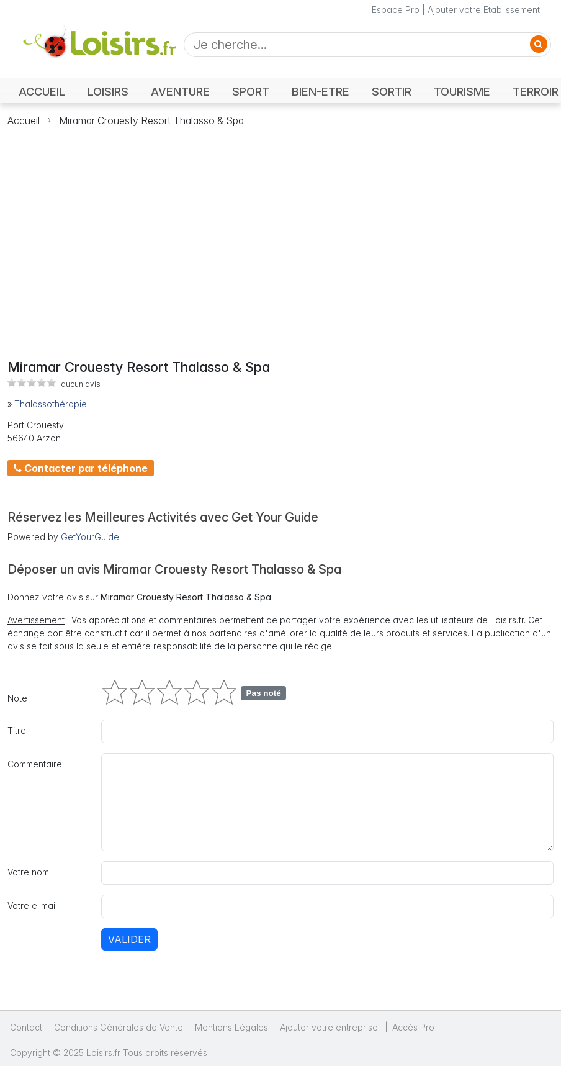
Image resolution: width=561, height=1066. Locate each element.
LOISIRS (108, 91)
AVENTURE (180, 91)
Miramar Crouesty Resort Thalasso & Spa (151, 120)
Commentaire (34, 764)
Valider (129, 939)
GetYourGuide (90, 536)
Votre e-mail (32, 905)
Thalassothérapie (50, 404)
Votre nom (28, 872)
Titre (16, 730)
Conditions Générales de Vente (118, 1027)
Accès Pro (413, 1027)
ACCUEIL (42, 91)
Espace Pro (396, 9)
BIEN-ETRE (320, 91)
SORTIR (391, 91)
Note (17, 698)
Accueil (23, 120)
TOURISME (462, 91)
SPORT (250, 91)
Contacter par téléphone (81, 468)
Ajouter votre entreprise (330, 1027)
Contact (26, 1027)
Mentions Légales (231, 1027)
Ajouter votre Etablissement (484, 9)
